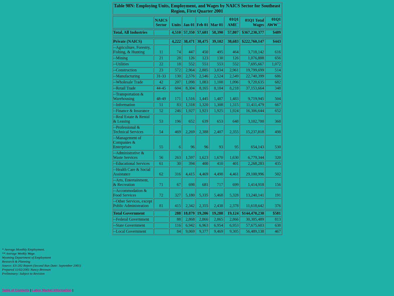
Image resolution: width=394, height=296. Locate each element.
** (3, 253)
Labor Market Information (52, 290)
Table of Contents (15, 290)
